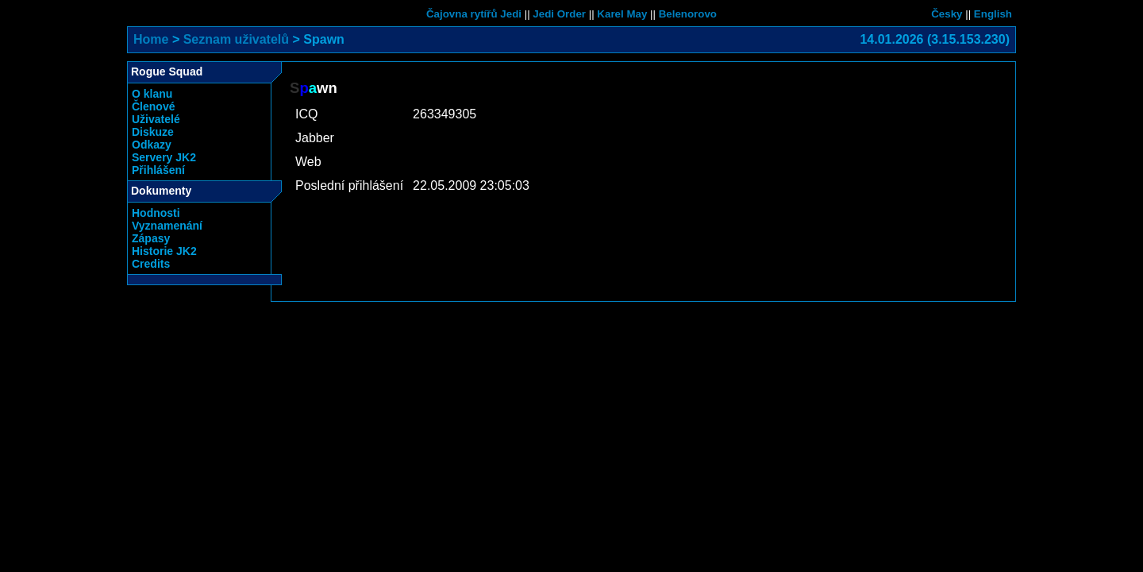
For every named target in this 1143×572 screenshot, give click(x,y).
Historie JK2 (164, 251)
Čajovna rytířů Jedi (473, 14)
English (993, 14)
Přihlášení (158, 170)
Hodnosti (156, 213)
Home (150, 39)
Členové (153, 106)
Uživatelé (156, 119)
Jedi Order (559, 14)
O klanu (152, 93)
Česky (946, 14)
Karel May (622, 14)
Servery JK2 (164, 157)
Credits (151, 263)
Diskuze (153, 132)
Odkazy (151, 144)
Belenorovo (688, 14)
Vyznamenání (167, 225)
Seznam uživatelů (236, 39)
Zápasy (151, 238)
